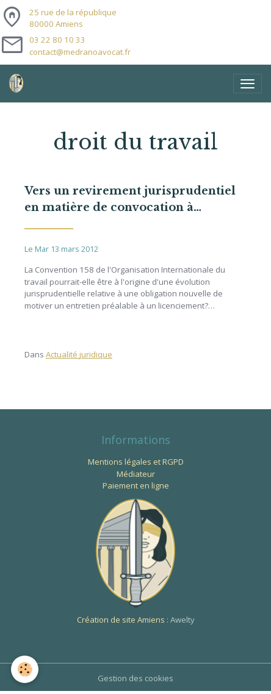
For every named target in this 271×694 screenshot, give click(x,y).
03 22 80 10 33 (57, 39)
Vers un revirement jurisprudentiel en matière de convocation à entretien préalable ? (130, 200)
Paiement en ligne (136, 485)
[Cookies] (24, 669)
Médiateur (136, 473)
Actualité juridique (79, 354)
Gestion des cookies (135, 678)
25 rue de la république (73, 18)
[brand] (18, 83)
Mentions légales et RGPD (136, 461)
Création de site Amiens (121, 619)
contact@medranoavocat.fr (80, 51)
